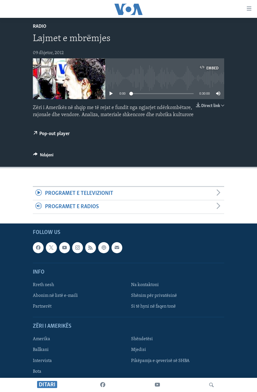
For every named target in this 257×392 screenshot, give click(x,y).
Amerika (41, 339)
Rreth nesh (43, 284)
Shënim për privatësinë (154, 295)
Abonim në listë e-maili (55, 295)
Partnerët (42, 306)
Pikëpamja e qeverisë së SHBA (160, 360)
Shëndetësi (142, 339)
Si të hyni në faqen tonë (153, 306)
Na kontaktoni (145, 284)
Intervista (42, 360)
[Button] (43, 156)
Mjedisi (138, 350)
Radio (39, 26)
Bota (37, 371)
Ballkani (41, 350)
